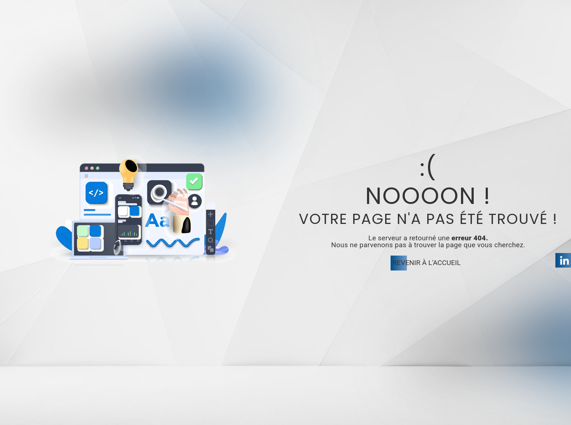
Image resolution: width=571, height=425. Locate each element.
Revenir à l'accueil (427, 262)
